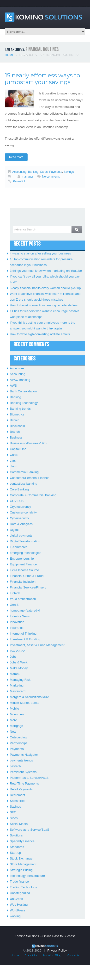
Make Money (19, 668)
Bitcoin (14, 420)
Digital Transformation (25, 541)
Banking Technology (24, 403)
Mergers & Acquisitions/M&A (29, 697)
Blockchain (17, 426)
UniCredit (16, 899)
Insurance (17, 628)
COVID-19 (17, 501)
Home (9, 55)
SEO (13, 812)
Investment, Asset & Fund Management (37, 645)
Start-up (15, 852)
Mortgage (16, 726)
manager (27, 176)
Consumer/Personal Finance (29, 478)
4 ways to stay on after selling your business (40, 253)
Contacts (73, 955)
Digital (14, 530)
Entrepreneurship (22, 558)
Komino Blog (52, 955)
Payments (55, 171)
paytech (15, 766)
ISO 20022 (17, 651)
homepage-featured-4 (25, 610)
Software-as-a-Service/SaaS (29, 829)
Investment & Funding (25, 639)
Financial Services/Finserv (28, 587)
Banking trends (20, 408)
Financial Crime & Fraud (26, 576)
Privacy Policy (57, 950)
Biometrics (17, 414)
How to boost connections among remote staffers (44, 305)
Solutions (16, 835)
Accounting (19, 171)
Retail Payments (21, 789)
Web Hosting (19, 904)
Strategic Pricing (21, 870)
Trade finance (19, 881)
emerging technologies (25, 553)
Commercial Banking (24, 472)
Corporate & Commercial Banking (33, 495)
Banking (33, 171)
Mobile (14, 708)
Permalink (19, 181)
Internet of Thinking (23, 633)
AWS (13, 385)
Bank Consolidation (23, 391)
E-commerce (19, 547)
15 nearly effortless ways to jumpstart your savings (42, 79)
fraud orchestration (23, 599)
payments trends (21, 760)
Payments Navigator (24, 754)
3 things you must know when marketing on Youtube (46, 270)
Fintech (15, 593)
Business (16, 437)
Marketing (17, 685)
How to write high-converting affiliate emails (40, 334)
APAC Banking (20, 380)
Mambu (15, 674)
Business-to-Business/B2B (28, 443)
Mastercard (17, 691)
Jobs (13, 656)
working (15, 916)
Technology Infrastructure (27, 876)
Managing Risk (20, 679)
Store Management (23, 864)
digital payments (21, 535)
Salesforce (17, 801)
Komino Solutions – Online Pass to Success (45, 936)
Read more (16, 157)
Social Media (19, 824)
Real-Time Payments (24, 783)
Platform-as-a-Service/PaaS (29, 777)
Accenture (17, 368)
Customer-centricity (23, 512)
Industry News (20, 616)
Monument (17, 714)
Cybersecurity (19, 518)
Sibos (14, 818)
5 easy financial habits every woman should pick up (45, 288)
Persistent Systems (23, 772)
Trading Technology (23, 887)
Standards (17, 847)
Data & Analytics (21, 524)
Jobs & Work (18, 662)
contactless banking (23, 483)
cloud (13, 466)
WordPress (17, 910)
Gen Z (14, 604)
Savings (69, 171)
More (13, 720)
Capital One (18, 449)
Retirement (17, 795)
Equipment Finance (23, 564)
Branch (15, 431)
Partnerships (18, 743)
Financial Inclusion (23, 581)
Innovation (17, 622)
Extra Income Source (24, 570)
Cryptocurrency (20, 506)
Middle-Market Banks (24, 703)
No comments (51, 176)
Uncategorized (20, 893)
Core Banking (19, 489)
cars (13, 460)
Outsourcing (18, 737)
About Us (30, 955)
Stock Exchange (21, 858)
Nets (13, 731)
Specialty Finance (22, 841)
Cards (44, 171)
